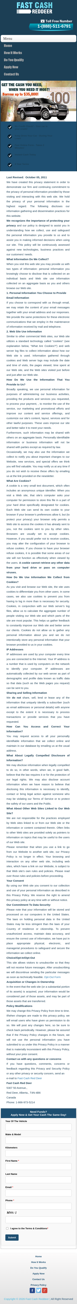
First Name (12, 1160)
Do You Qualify (14, 60)
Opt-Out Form (52, 977)
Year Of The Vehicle (16, 1121)
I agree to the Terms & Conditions (27, 1228)
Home (8, 46)
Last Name (11, 1174)
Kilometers (11, 1147)
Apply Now (11, 67)
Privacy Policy (38, 1285)
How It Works (13, 53)
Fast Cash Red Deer (30, 1078)
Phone (9, 1200)
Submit (12, 1237)
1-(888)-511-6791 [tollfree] (54, 26)
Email (9, 1187)
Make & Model (13, 1134)
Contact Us (11, 74)
